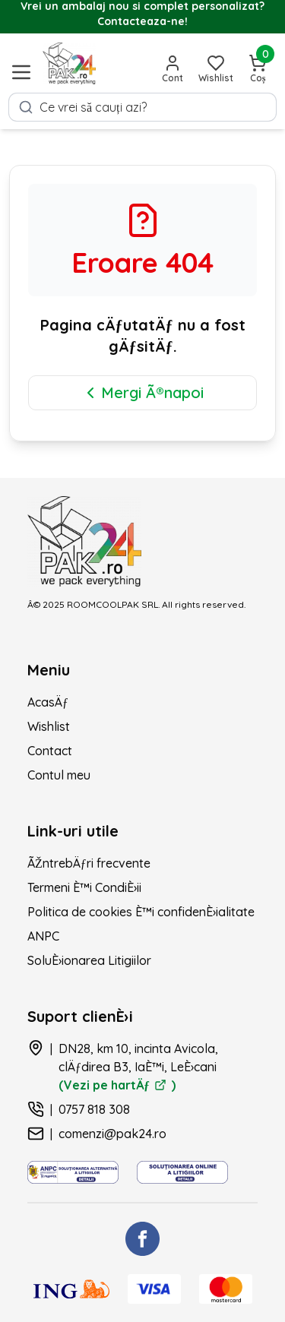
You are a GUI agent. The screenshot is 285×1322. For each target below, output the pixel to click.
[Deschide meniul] (21, 72)
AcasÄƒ (47, 702)
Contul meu (58, 775)
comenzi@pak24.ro (112, 1133)
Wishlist (48, 726)
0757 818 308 (94, 1109)
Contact (49, 750)
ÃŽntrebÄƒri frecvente (88, 863)
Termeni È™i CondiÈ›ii (84, 887)
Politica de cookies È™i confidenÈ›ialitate (141, 911)
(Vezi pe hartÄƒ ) (117, 1085)
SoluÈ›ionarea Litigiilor (89, 960)
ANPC (43, 936)
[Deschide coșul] (258, 69)
